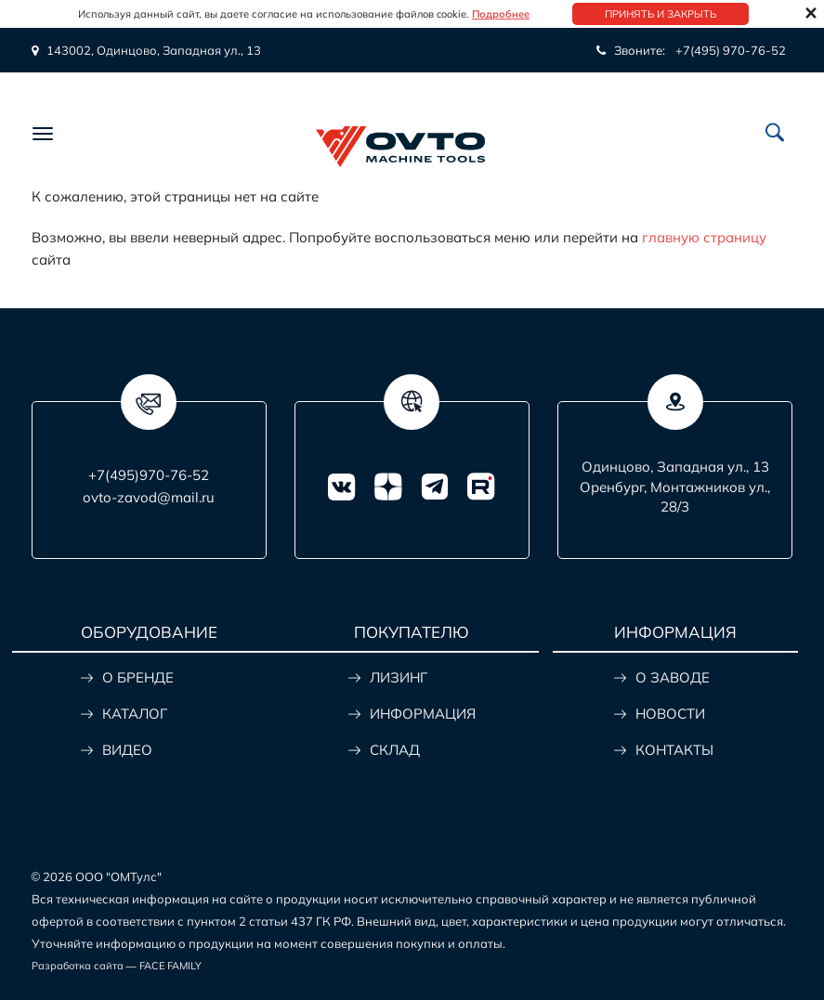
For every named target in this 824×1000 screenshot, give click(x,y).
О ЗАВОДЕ (672, 677)
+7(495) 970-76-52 (730, 50)
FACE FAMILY (170, 965)
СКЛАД (395, 750)
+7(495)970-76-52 (148, 475)
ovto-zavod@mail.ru (149, 497)
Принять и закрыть (660, 13)
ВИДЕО (127, 750)
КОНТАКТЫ (674, 750)
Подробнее (501, 13)
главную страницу (704, 237)
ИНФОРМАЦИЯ (423, 713)
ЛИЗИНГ (398, 677)
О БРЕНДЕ (138, 677)
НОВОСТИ (670, 713)
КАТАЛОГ (134, 713)
